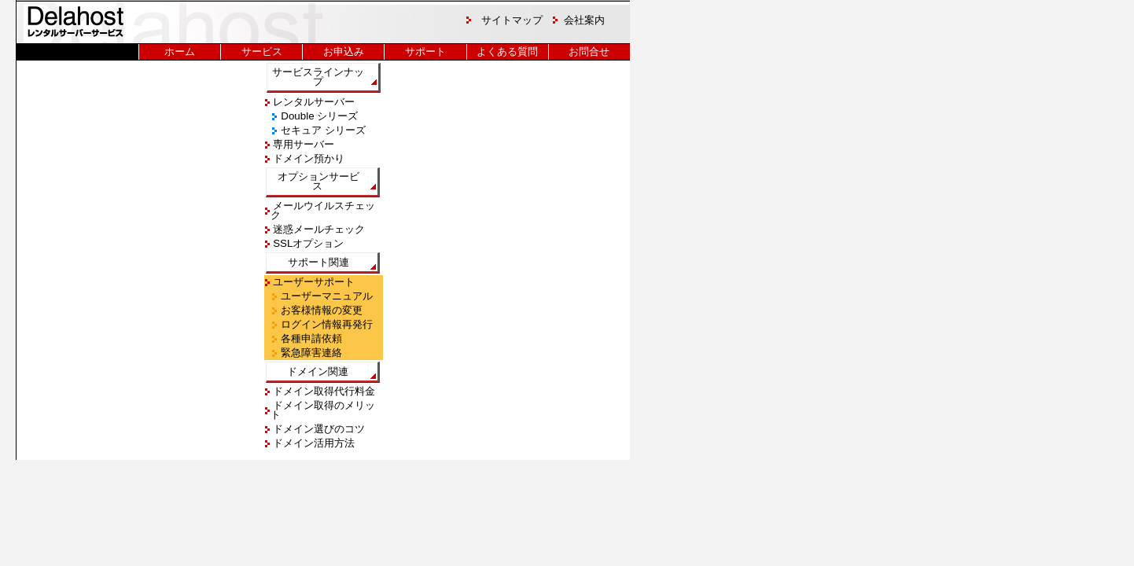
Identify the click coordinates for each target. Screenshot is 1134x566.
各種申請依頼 (310, 338)
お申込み (343, 51)
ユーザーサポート (313, 282)
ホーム (179, 51)
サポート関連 (317, 262)
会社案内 (584, 20)
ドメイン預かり (308, 158)
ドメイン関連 (317, 371)
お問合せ (589, 51)
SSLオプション (307, 243)
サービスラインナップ (318, 76)
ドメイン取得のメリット (323, 410)
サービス (261, 51)
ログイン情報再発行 (326, 324)
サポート (425, 51)
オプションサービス (317, 181)
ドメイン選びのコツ (318, 429)
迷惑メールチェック (318, 229)
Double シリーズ (318, 116)
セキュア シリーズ (322, 130)
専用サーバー (303, 144)
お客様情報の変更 (320, 310)
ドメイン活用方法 (313, 443)
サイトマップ (512, 20)
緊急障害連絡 (310, 352)
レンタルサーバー (313, 102)
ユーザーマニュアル (326, 296)
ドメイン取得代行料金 (323, 391)
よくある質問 (507, 51)
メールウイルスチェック (323, 210)
